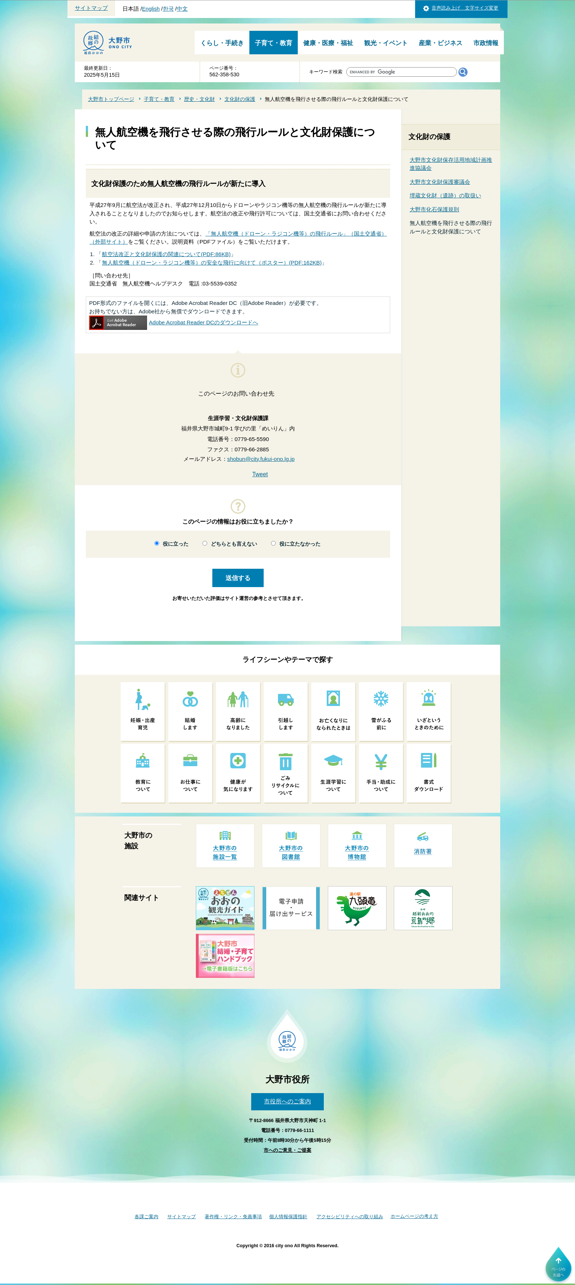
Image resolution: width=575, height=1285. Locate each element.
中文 (182, 9)
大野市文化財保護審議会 (440, 182)
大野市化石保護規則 (434, 209)
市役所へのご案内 (287, 1101)
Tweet (260, 474)
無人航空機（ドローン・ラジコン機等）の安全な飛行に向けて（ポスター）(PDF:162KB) (212, 262)
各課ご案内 (146, 1216)
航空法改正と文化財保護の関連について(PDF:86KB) (166, 254)
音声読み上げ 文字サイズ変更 (465, 8)
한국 (168, 9)
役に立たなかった (300, 544)
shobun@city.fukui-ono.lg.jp (261, 459)
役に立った (175, 544)
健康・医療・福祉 (328, 43)
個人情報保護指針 (288, 1216)
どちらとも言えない (234, 544)
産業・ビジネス (440, 43)
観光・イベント (386, 43)
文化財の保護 (239, 99)
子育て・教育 (273, 43)
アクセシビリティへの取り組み (349, 1216)
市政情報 (485, 43)
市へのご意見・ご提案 (287, 1150)
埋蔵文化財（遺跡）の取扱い (445, 195)
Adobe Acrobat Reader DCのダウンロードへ (173, 322)
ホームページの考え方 (414, 1216)
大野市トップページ (111, 99)
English (151, 9)
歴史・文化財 (199, 99)
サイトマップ (91, 8)
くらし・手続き (222, 43)
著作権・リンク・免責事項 (233, 1216)
